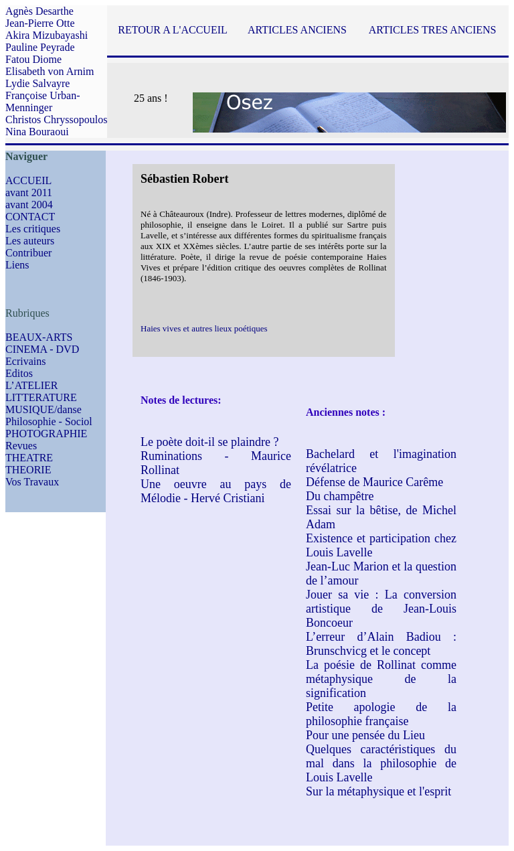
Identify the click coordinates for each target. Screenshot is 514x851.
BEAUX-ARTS (38, 337)
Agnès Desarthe (39, 11)
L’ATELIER (31, 385)
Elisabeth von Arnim (49, 71)
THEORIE (28, 469)
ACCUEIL (28, 180)
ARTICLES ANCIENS (297, 29)
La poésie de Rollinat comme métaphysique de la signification (381, 679)
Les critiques (32, 228)
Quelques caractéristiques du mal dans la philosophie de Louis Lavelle (381, 763)
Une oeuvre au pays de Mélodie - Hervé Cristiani (216, 491)
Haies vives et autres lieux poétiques (204, 328)
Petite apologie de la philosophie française (381, 714)
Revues (21, 445)
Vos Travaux (32, 481)
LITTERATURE (41, 397)
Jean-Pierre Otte (40, 23)
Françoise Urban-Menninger (42, 101)
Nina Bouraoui (37, 131)
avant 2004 (29, 204)
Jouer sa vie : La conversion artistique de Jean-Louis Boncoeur (381, 608)
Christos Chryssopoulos (56, 119)
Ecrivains (25, 361)
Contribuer (28, 252)
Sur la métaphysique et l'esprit (378, 791)
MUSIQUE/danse (43, 409)
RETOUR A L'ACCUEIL (172, 29)
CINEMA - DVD (42, 349)
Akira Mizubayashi (46, 35)
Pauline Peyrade (40, 47)
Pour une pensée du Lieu (365, 735)
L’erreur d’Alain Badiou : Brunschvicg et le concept (381, 643)
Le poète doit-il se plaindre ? (209, 442)
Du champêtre (339, 496)
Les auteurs (29, 240)
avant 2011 (28, 192)
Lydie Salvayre (37, 83)
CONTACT (30, 216)
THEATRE (29, 457)
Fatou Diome (33, 59)
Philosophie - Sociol (48, 421)
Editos (19, 373)
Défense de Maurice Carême (374, 482)
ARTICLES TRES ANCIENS (433, 29)
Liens (17, 264)
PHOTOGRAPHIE (46, 433)
